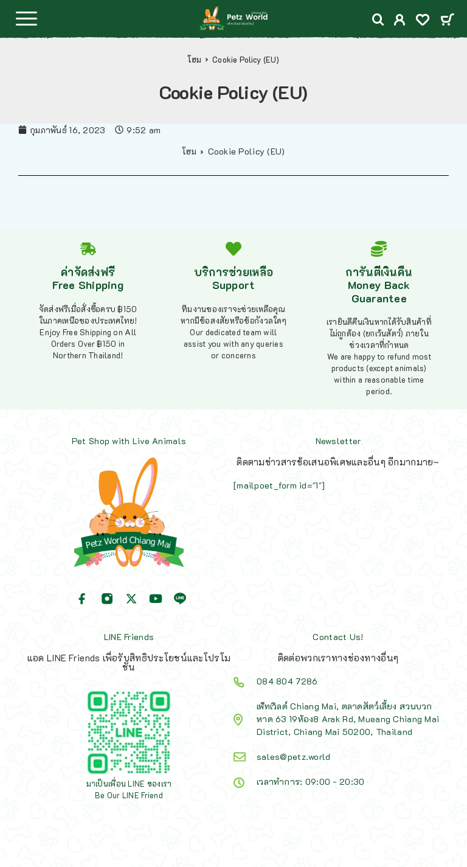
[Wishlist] (422, 21)
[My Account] (400, 21)
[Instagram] (107, 599)
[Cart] (447, 20)
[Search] (378, 19)
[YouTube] (156, 599)
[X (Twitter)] (131, 599)
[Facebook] (82, 599)
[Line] (180, 599)
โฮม (194, 59)
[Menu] (26, 18)
